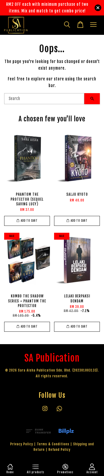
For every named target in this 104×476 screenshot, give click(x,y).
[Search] (44, 98)
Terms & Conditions (53, 444)
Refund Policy (59, 450)
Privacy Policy (21, 444)
